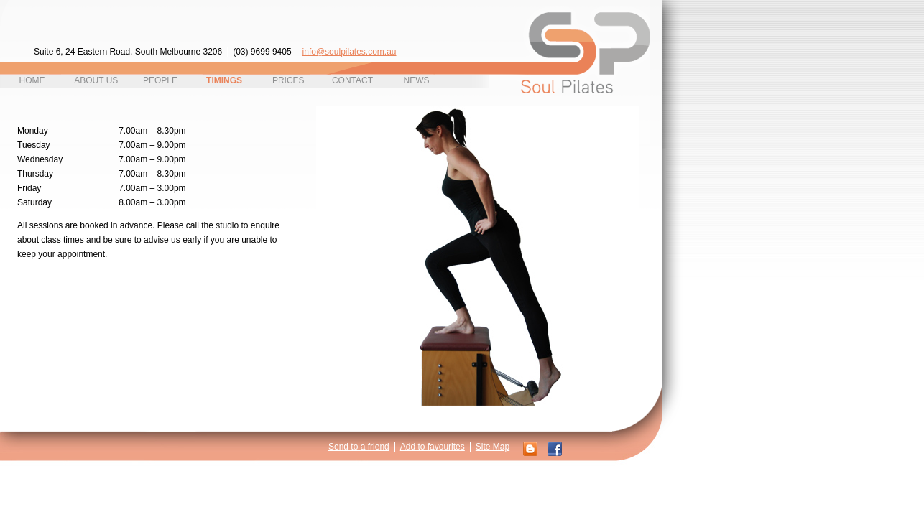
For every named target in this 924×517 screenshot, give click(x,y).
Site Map (492, 447)
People (160, 80)
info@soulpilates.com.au (349, 52)
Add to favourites (432, 447)
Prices (288, 80)
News (417, 80)
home (32, 80)
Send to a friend (358, 447)
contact (352, 80)
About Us (96, 80)
